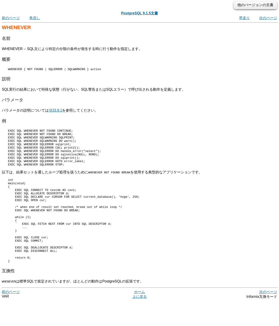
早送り (244, 18)
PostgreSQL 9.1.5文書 (139, 13)
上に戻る (139, 322)
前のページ (11, 18)
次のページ (268, 18)
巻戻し (34, 18)
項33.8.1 (55, 111)
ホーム (139, 317)
